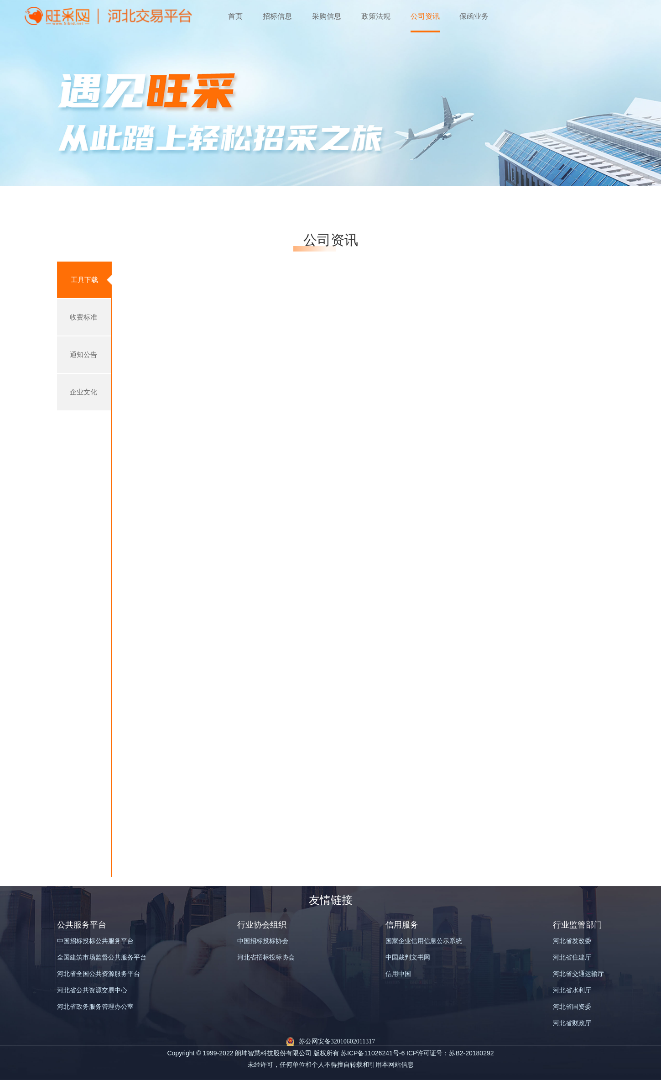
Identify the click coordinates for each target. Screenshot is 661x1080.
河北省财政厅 (572, 1023)
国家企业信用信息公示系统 (423, 941)
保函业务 (474, 16)
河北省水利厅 (572, 990)
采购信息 (326, 16)
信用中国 (398, 973)
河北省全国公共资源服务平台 (98, 973)
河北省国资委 (572, 1006)
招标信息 (277, 16)
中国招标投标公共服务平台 (95, 941)
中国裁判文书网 (407, 957)
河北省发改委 (572, 941)
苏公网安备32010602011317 (337, 1041)
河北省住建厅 (572, 957)
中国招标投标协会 (262, 941)
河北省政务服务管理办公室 (95, 1006)
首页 (235, 16)
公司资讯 (425, 16)
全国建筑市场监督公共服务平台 (101, 957)
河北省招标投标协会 (266, 957)
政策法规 (375, 16)
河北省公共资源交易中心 (92, 990)
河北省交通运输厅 (578, 973)
